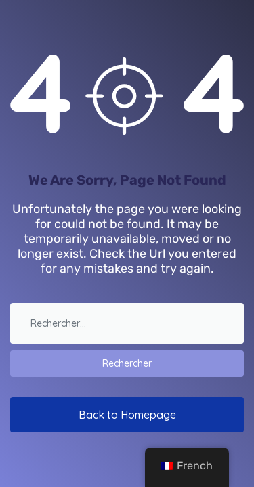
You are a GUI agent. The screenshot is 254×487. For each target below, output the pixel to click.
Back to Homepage (127, 414)
